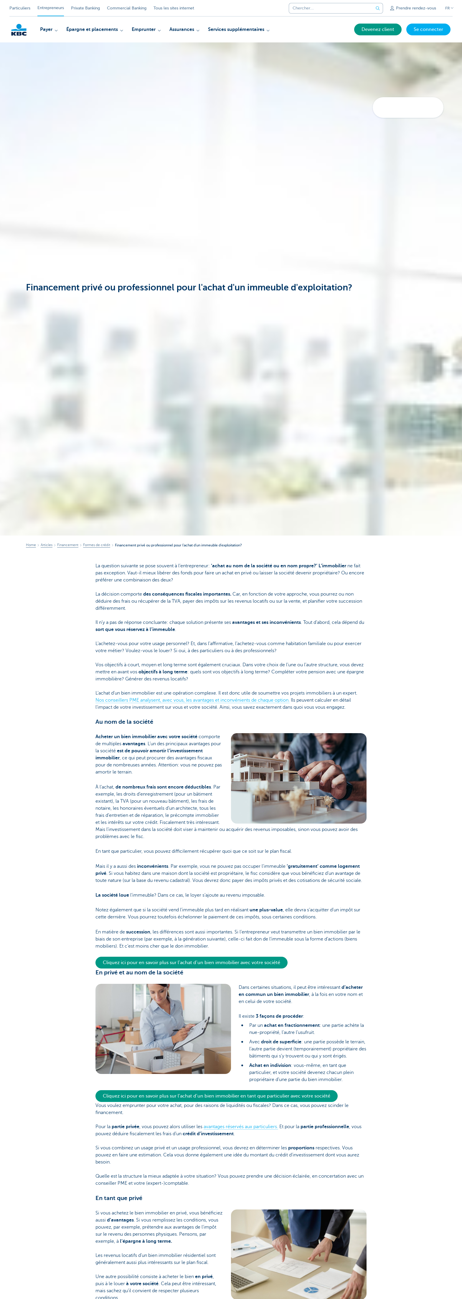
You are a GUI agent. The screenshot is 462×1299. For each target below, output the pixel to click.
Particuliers (19, 8)
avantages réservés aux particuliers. (241, 1126)
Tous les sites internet (174, 8)
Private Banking (85, 8)
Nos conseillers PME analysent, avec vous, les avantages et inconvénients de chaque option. (192, 700)
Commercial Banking (126, 8)
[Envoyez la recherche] (377, 8)
